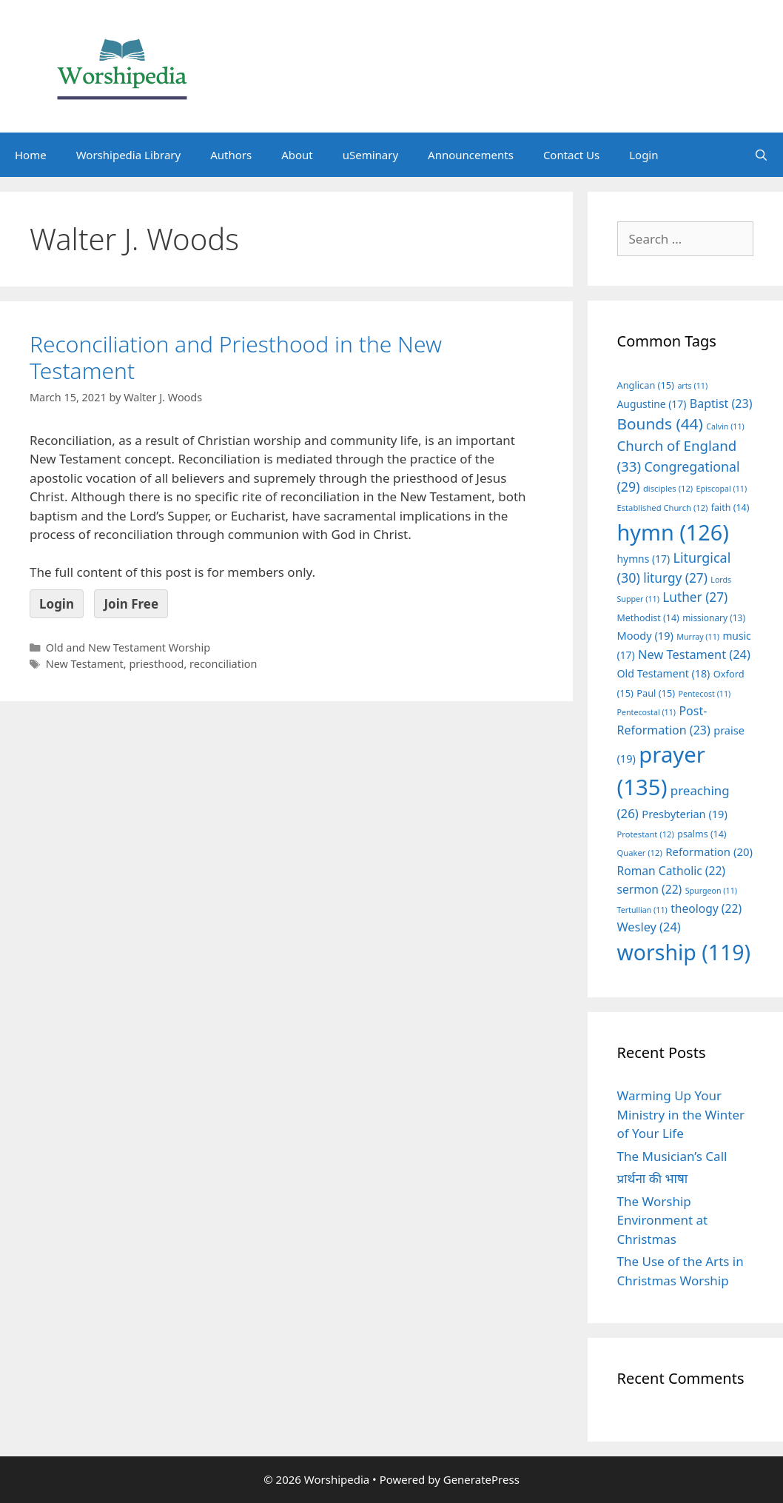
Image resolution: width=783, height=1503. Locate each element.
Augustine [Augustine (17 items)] (652, 404)
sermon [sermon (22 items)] (649, 889)
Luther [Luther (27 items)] (694, 597)
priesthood (156, 664)
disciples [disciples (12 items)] (668, 488)
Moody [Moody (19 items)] (645, 635)
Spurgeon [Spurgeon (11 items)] (711, 891)
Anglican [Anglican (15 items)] (645, 385)
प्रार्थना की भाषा (652, 1178)
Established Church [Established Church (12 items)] (662, 507)
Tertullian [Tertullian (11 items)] (642, 910)
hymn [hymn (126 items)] (673, 532)
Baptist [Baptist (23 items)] (721, 403)
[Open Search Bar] (761, 155)
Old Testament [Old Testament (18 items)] (663, 673)
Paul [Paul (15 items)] (655, 693)
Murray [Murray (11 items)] (697, 637)
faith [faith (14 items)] (730, 507)
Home (31, 154)
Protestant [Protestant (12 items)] (645, 834)
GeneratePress (481, 1479)
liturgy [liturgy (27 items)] (675, 577)
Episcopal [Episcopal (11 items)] (721, 488)
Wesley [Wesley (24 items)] (649, 927)
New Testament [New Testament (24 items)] (694, 654)
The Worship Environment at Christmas (662, 1220)
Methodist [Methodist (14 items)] (648, 618)
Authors (231, 154)
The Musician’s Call (672, 1156)
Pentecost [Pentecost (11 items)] (704, 694)
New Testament (85, 664)
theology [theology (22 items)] (706, 908)
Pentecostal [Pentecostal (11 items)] (646, 712)
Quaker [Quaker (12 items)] (639, 852)
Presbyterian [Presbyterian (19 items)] (684, 813)
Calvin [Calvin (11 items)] (725, 426)
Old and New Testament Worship (128, 647)
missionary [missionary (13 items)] (713, 617)
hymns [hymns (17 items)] (644, 559)
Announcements (471, 154)
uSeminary (370, 154)
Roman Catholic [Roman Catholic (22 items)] (671, 871)
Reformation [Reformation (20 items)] (709, 851)
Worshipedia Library (128, 154)
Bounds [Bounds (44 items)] (660, 423)
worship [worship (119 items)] (684, 952)
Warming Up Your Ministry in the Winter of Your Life (681, 1114)
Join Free (131, 603)
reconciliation (223, 664)
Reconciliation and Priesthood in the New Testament (236, 357)
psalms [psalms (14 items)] (701, 834)
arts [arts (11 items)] (692, 386)
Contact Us (571, 154)
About (297, 154)
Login (643, 154)
